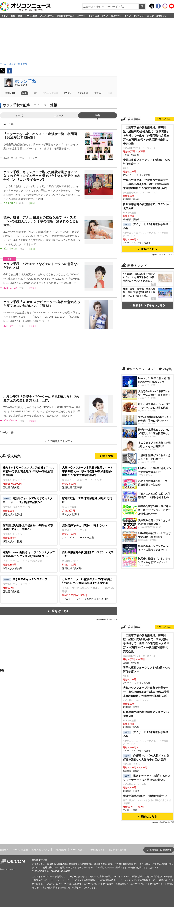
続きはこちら (61, 611)
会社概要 (4, 849)
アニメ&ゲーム (47, 16)
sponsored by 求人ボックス (106, 619)
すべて (19, 115)
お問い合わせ (59, 849)
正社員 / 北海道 (88, 506)
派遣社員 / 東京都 (88, 477)
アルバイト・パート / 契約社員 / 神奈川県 (88, 588)
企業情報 (167, 850)
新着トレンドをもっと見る (147, 305)
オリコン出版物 (20, 849)
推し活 (150, 16)
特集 (97, 115)
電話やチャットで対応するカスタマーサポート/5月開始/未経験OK (146, 777)
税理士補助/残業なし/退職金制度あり (145, 795)
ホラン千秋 (25, 81)
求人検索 (107, 455)
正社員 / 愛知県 (29, 477)
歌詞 (109, 93)
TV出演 (67, 93)
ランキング (139, 16)
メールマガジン (77, 849)
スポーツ (81, 16)
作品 (35, 93)
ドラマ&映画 (31, 16)
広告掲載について (40, 849)
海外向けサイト (97, 849)
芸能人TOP (11, 93)
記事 (24, 93)
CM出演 (97, 93)
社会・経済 (93, 16)
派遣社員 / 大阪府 (29, 533)
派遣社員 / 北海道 (29, 506)
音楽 (20, 16)
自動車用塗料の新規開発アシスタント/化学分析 (146, 206)
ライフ (127, 16)
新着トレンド (162, 16)
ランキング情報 (50, 93)
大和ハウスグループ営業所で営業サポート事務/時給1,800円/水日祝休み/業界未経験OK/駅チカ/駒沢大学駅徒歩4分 (146, 184)
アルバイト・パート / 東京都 (88, 531)
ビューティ (116, 16)
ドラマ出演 (82, 93)
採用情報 (153, 850)
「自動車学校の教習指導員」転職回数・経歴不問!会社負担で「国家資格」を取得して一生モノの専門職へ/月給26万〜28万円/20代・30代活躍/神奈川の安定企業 (146, 135)
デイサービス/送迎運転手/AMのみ (145, 226)
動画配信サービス (65, 16)
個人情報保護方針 (117, 849)
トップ (4, 16)
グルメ (105, 16)
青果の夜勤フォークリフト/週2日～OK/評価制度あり (146, 161)
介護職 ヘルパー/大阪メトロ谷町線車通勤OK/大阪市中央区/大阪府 (146, 757)
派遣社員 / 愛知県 (29, 560)
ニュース (59, 115)
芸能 (13, 16)
